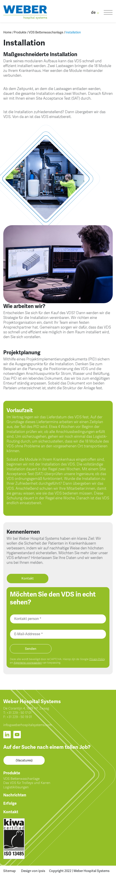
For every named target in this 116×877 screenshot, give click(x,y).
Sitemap (9, 871)
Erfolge (10, 803)
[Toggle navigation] (108, 12)
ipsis (41, 871)
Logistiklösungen (16, 787)
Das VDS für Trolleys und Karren (26, 783)
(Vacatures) (24, 760)
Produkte (20, 32)
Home (7, 32)
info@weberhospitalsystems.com (27, 725)
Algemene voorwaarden (28, 662)
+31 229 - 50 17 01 (19, 713)
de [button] (95, 12)
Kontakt (27, 578)
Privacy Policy (97, 659)
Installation (73, 32)
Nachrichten (14, 795)
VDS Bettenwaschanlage (46, 32)
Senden (30, 649)
